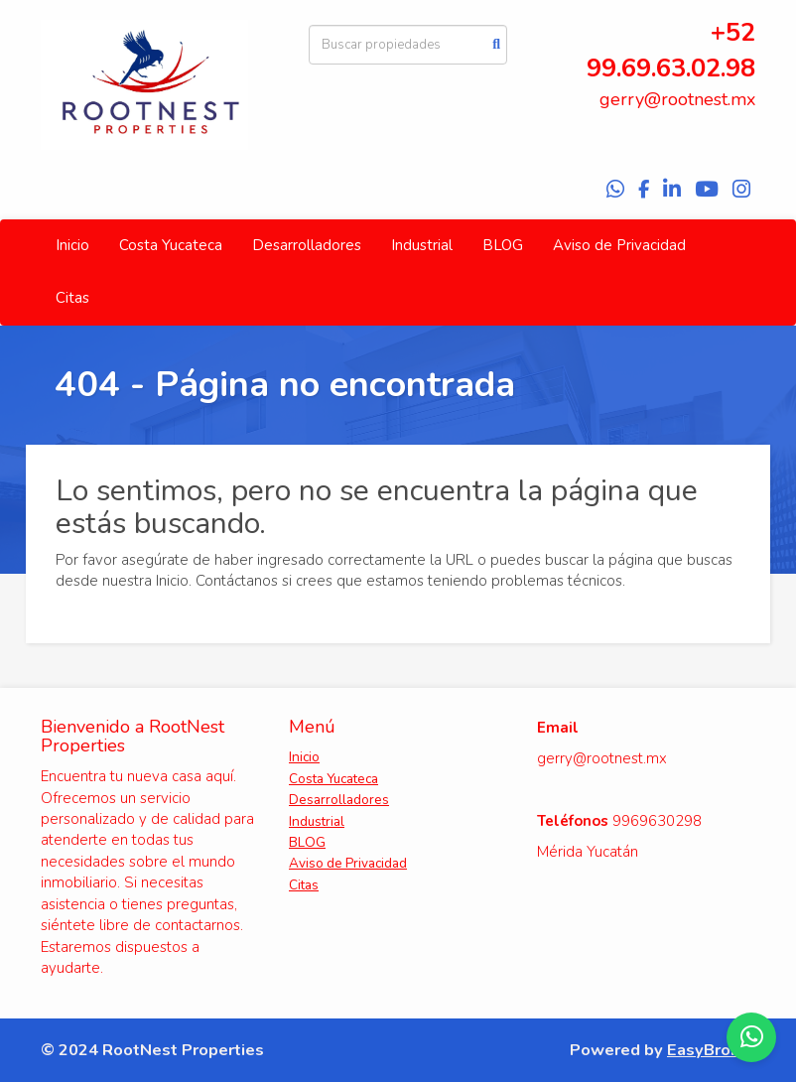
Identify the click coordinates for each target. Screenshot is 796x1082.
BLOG (502, 245)
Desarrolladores (306, 245)
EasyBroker (711, 1049)
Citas (72, 298)
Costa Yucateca (170, 245)
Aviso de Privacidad (619, 245)
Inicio (72, 245)
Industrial (422, 245)
